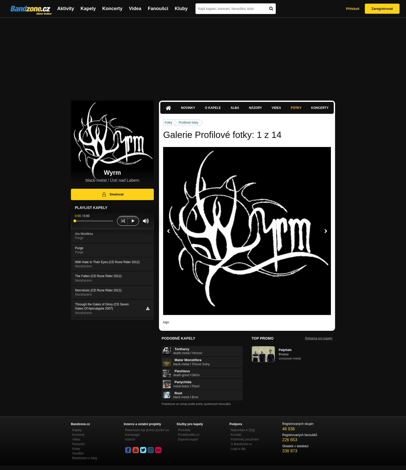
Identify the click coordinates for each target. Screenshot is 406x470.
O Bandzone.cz (241, 444)
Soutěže (78, 453)
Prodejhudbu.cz (188, 435)
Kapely (88, 8)
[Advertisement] (203, 56)
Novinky (188, 108)
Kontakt (236, 435)
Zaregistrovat (382, 9)
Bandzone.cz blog (84, 458)
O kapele (213, 108)
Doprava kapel (188, 439)
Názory (255, 108)
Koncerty (112, 8)
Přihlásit (352, 9)
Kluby (181, 8)
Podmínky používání (245, 439)
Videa (135, 8)
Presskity (184, 430)
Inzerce (130, 439)
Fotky (296, 108)
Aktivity (65, 8)
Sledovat (112, 194)
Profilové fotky (188, 122)
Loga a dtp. (238, 449)
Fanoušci (158, 8)
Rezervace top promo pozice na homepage (147, 432)
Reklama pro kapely (318, 338)
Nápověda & (243, 430)
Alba (234, 108)
